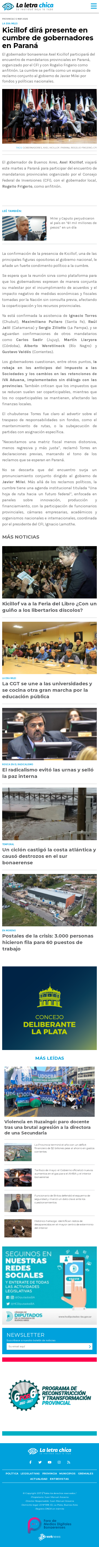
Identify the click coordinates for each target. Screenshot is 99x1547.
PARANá (65, 147)
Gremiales (85, 1473)
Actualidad (38, 1478)
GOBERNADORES (32, 147)
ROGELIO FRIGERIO (81, 147)
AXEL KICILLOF (51, 147)
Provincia (49, 1473)
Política (12, 1473)
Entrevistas (59, 1478)
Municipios (67, 1473)
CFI (95, 147)
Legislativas (30, 1473)
